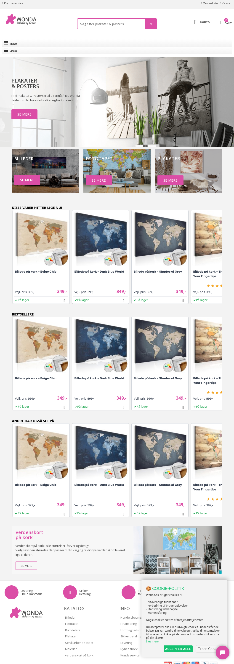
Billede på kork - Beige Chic (35, 264)
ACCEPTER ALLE (178, 649)
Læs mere (152, 641)
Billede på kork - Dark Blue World (99, 264)
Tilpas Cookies (209, 649)
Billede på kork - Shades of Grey (158, 264)
